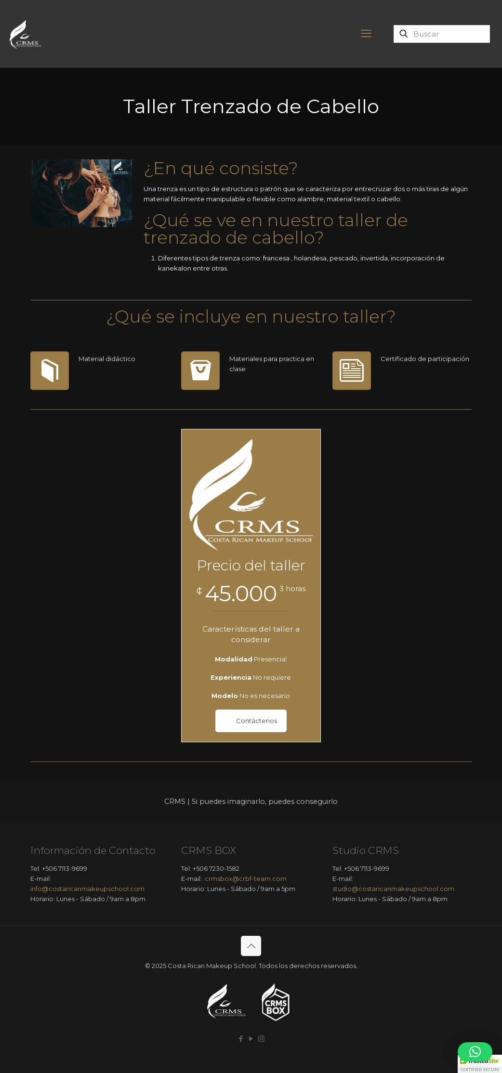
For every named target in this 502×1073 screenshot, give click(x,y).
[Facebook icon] (241, 1038)
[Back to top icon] (251, 946)
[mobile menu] (366, 34)
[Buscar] (442, 34)
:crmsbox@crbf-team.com (245, 878)
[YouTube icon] (251, 1038)
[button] (475, 1051)
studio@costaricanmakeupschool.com (393, 888)
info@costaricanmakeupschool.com (87, 888)
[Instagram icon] (261, 1038)
